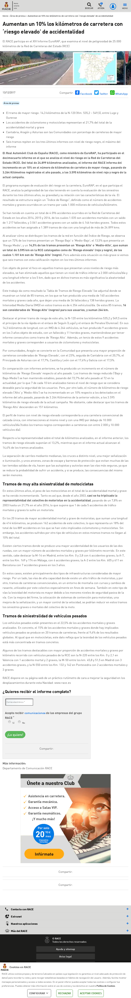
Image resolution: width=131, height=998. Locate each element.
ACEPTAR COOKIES (91, 993)
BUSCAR (89, 5)
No (23, 722)
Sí (13, 722)
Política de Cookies (105, 985)
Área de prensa (11, 103)
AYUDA (101, 5)
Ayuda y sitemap (65, 949)
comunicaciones (35, 713)
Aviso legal (65, 956)
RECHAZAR (64, 993)
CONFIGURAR (39, 993)
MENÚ (125, 6)
